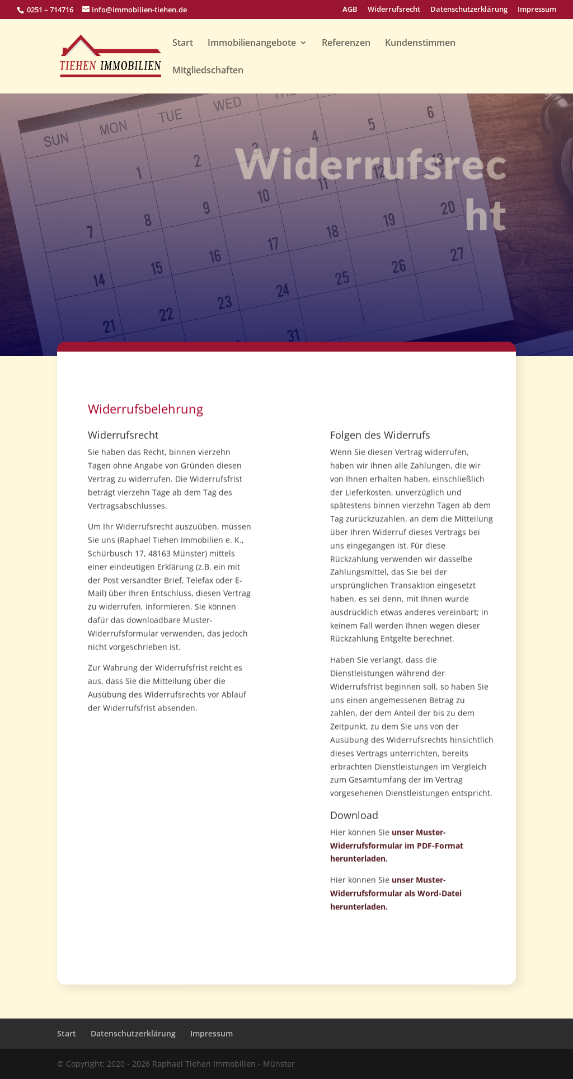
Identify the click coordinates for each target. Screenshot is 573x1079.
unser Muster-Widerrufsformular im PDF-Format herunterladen (396, 862)
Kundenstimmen (420, 44)
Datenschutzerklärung (469, 10)
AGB (350, 10)
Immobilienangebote (252, 44)
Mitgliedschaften (207, 71)
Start (182, 44)
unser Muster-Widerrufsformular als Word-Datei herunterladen (396, 910)
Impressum (537, 10)
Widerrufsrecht (394, 10)
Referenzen (346, 44)
